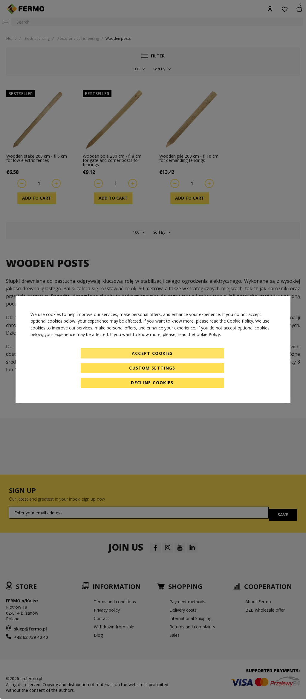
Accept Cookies (152, 353)
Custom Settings (152, 368)
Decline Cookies (152, 382)
